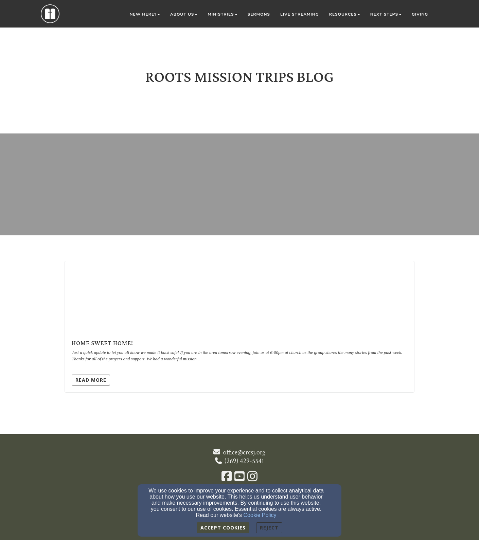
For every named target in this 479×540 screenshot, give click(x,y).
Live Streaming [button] (299, 14)
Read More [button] (90, 380)
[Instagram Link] (252, 477)
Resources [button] (344, 14)
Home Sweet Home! (102, 343)
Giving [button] (420, 14)
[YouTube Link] (239, 477)
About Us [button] (184, 14)
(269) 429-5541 (244, 461)
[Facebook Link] (226, 477)
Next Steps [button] (386, 14)
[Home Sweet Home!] (239, 300)
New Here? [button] (145, 14)
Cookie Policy (260, 515)
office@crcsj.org (244, 452)
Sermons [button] (259, 14)
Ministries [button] (222, 14)
